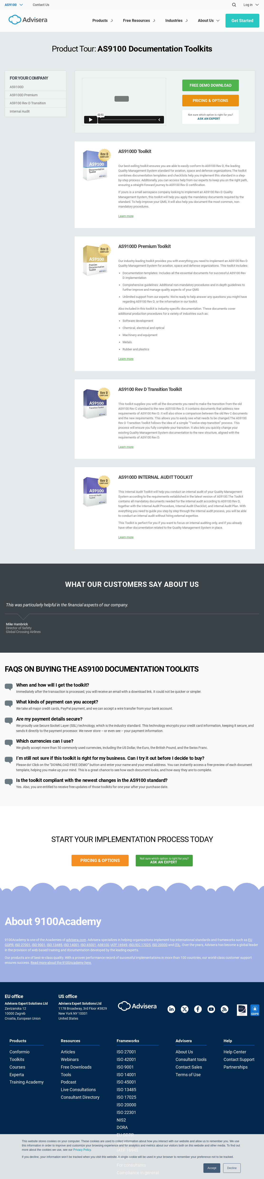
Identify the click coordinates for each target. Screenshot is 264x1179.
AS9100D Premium (24, 95)
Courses (16, 1064)
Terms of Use (188, 1070)
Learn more (126, 216)
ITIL (177, 945)
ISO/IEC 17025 (140, 945)
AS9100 (103, 945)
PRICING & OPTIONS (210, 100)
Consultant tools (191, 1058)
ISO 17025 (127, 1089)
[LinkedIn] (171, 1010)
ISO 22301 (127, 1102)
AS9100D (17, 87)
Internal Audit (20, 111)
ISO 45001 (88, 945)
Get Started (242, 20)
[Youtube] (211, 1010)
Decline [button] (232, 1168)
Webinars (70, 1058)
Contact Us (41, 5)
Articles (68, 1051)
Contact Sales (189, 1064)
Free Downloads (74, 1064)
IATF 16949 (118, 945)
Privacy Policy (82, 1149)
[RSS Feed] (224, 1010)
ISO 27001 (22, 945)
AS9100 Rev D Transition (28, 103)
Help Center (238, 1051)
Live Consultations (76, 1083)
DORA (124, 1115)
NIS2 (123, 1108)
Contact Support (242, 1058)
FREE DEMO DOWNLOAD (210, 85)
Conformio (17, 1051)
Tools (67, 1070)
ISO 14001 (71, 945)
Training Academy (23, 1077)
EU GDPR (126, 1121)
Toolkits (15, 1058)
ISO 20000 (160, 945)
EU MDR (126, 1127)
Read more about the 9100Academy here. (61, 963)
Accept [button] (211, 1168)
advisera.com (76, 940)
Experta (15, 1070)
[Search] (234, 5)
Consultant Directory (78, 1089)
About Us (185, 1051)
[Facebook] (198, 1010)
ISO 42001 (127, 1058)
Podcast (69, 1077)
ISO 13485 (54, 945)
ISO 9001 (38, 945)
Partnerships (239, 1064)
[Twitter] (184, 1010)
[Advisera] (25, 20)
